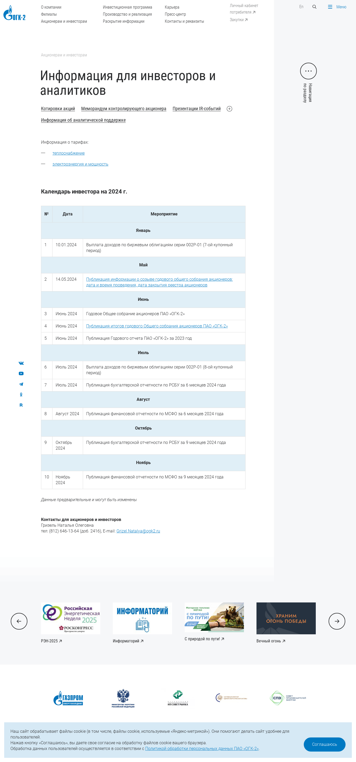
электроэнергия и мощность (80, 164)
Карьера (172, 7)
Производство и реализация (127, 14)
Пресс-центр (175, 14)
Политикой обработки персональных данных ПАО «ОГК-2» (202, 748)
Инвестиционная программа (127, 7)
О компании (51, 7)
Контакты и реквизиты (184, 21)
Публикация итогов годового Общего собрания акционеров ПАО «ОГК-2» (157, 326)
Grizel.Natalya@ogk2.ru (138, 531)
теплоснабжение (68, 153)
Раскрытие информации (123, 21)
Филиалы (49, 14)
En (301, 6)
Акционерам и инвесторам (64, 21)
